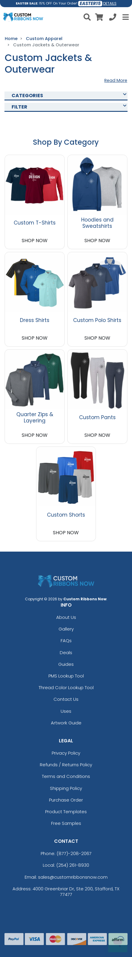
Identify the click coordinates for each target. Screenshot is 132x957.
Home (11, 39)
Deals (66, 652)
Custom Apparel (44, 39)
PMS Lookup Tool (66, 676)
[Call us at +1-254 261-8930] (112, 18)
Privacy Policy (66, 753)
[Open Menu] (125, 17)
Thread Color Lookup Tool (66, 687)
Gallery (66, 629)
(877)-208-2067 (74, 853)
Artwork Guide (66, 723)
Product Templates (66, 811)
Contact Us (66, 699)
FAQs (66, 640)
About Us (66, 617)
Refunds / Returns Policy (66, 764)
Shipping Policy (66, 788)
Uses (66, 711)
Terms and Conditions (66, 776)
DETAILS (110, 3)
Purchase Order (66, 800)
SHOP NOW (35, 240)
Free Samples (66, 823)
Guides (66, 664)
